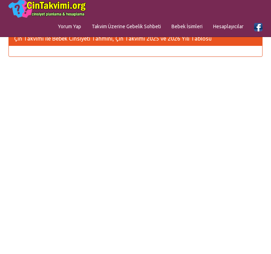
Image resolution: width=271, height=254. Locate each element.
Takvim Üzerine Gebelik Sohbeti (126, 26)
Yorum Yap (69, 26)
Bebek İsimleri (187, 26)
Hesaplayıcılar (228, 26)
